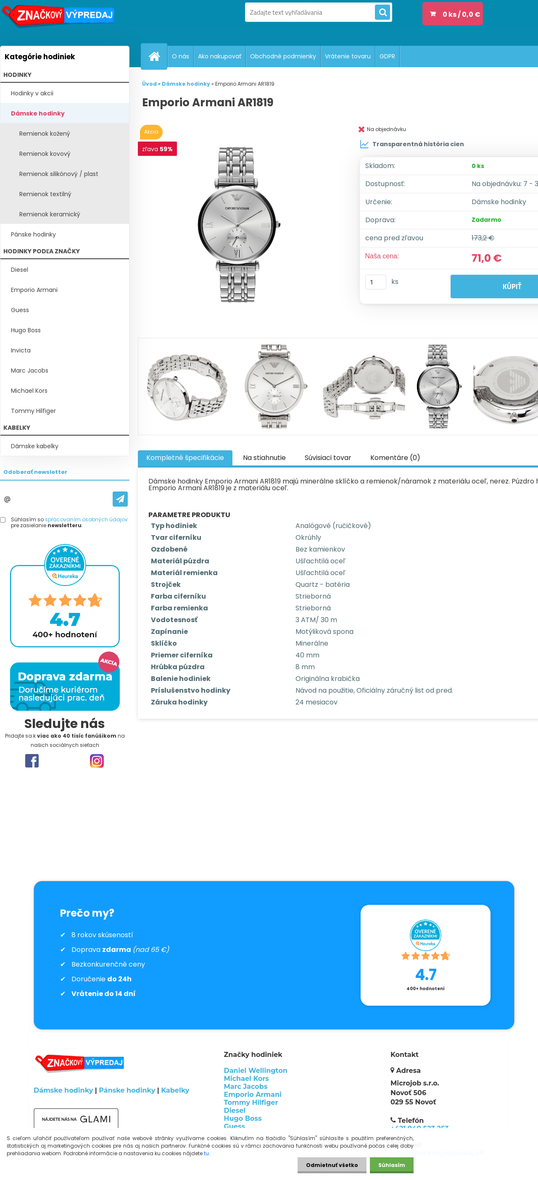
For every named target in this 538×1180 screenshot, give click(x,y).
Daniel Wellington (255, 1071)
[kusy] (375, 282)
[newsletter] (120, 499)
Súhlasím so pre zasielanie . (69, 523)
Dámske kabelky (34, 446)
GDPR (387, 56)
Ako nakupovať (219, 56)
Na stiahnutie (264, 458)
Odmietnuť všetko (332, 1165)
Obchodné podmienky (283, 56)
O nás (180, 56)
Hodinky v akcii (32, 93)
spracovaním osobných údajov (86, 519)
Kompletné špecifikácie (185, 458)
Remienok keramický (49, 214)
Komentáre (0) (395, 458)
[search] (382, 13)
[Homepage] (157, 56)
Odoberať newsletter (35, 472)
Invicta (21, 350)
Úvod (149, 83)
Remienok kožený (44, 133)
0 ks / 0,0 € (461, 14)
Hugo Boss (26, 330)
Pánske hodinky (33, 234)
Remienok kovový (45, 154)
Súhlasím (391, 1165)
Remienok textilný (45, 194)
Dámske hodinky (38, 113)
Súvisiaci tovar (328, 458)
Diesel (19, 269)
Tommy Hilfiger (33, 411)
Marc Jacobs (29, 370)
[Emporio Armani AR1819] (241, 224)
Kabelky (175, 1090)
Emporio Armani (34, 290)
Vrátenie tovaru (348, 56)
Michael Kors (29, 390)
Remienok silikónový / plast (58, 174)
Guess (20, 310)
